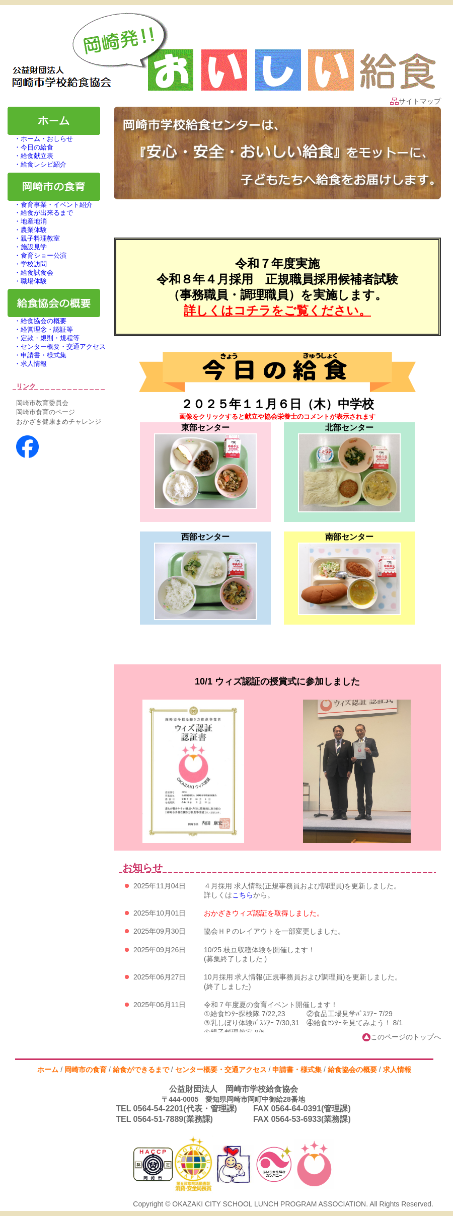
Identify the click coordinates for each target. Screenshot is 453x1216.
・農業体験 (27, 230)
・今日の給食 (30, 147)
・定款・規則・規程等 (44, 338)
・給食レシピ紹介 (37, 164)
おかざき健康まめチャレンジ (58, 421)
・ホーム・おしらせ (40, 138)
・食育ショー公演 (37, 255)
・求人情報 (27, 363)
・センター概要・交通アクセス (57, 346)
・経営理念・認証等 (40, 329)
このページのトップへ (401, 1037)
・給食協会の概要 (37, 321)
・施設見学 (27, 247)
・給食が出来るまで (40, 212)
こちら (242, 895)
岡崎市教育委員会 (42, 403)
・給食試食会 (30, 272)
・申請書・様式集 (37, 355)
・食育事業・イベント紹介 (50, 204)
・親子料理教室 (34, 238)
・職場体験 (27, 281)
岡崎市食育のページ (45, 412)
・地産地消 (27, 221)
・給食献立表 (30, 156)
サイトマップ (415, 101)
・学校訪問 (27, 264)
